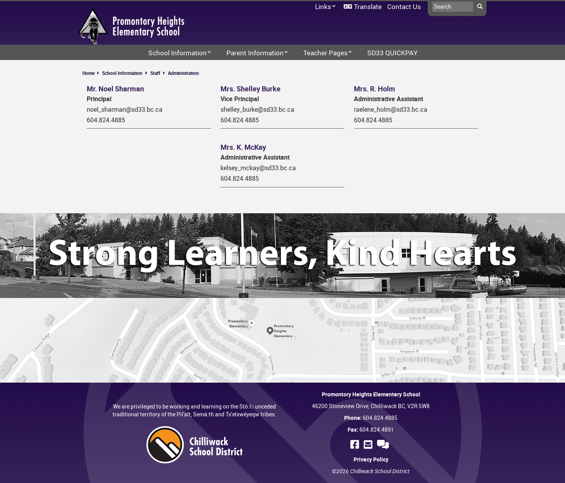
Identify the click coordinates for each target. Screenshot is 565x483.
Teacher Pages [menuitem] (322, 53)
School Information (122, 73)
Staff (155, 73)
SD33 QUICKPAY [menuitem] (392, 52)
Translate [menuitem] (368, 6)
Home (88, 73)
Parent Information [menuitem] (252, 53)
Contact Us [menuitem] (404, 6)
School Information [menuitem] (174, 53)
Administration (183, 73)
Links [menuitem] (324, 7)
